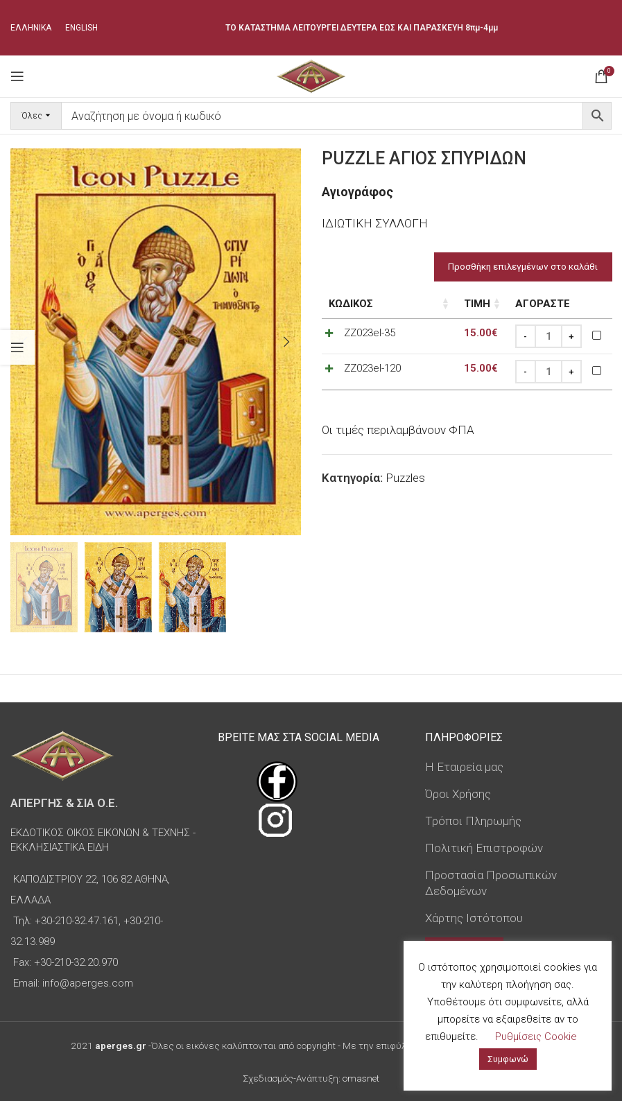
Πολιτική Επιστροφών (484, 848)
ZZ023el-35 (369, 333)
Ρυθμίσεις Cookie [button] (536, 1036)
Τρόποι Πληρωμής (473, 821)
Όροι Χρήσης (458, 794)
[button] (287, 342)
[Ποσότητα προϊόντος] (547, 336)
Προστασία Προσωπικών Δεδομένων (491, 883)
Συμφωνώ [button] (507, 1059)
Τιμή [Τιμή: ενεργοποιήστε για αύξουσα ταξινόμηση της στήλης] (450, 303)
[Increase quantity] (570, 336)
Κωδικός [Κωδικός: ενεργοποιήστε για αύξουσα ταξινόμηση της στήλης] (351, 303)
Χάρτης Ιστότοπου (474, 918)
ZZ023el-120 (372, 368)
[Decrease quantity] (525, 336)
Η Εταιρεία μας (464, 767)
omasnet (361, 1078)
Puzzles (405, 478)
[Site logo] (311, 75)
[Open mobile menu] (17, 76)
